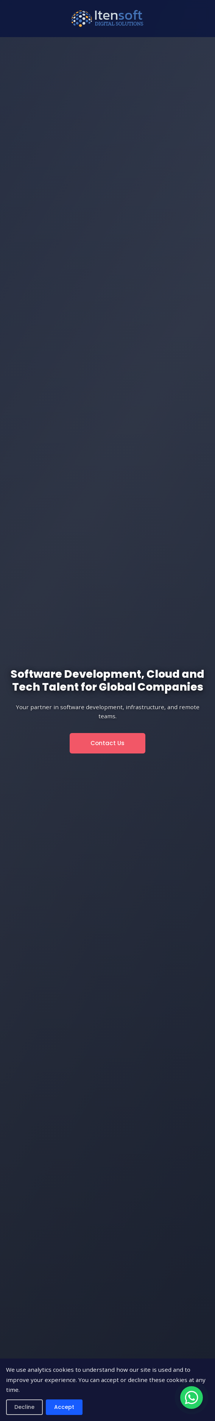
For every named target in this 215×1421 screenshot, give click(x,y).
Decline (24, 1407)
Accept (64, 1407)
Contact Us (107, 743)
